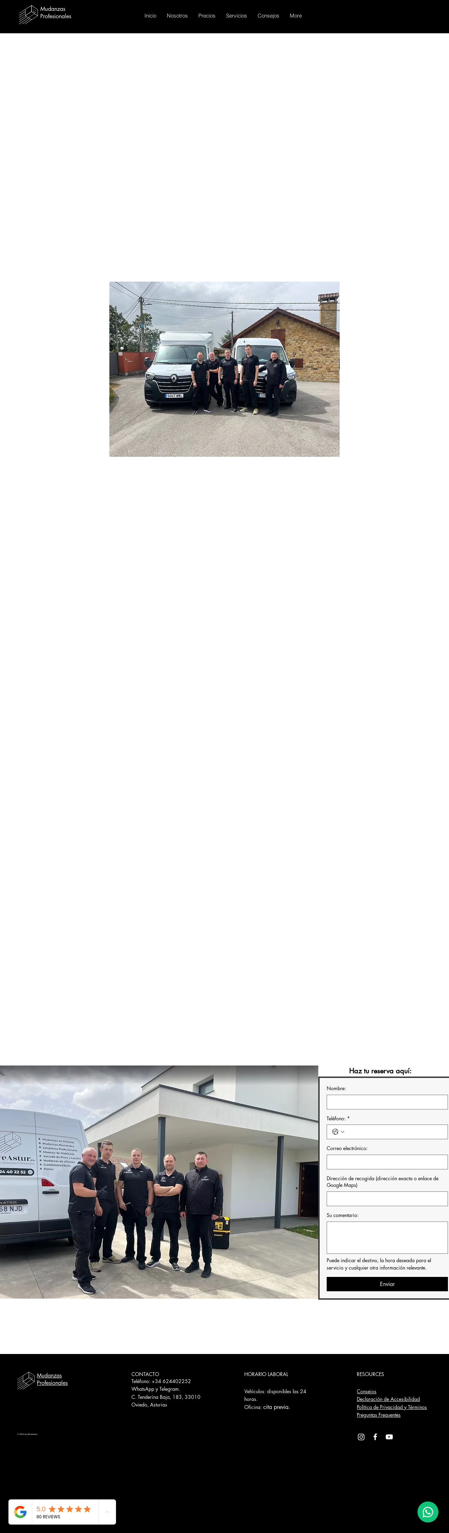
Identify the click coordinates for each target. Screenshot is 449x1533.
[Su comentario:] (387, 1238)
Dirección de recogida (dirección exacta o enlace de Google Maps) (382, 1182)
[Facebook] (375, 1436)
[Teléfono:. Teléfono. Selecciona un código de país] (338, 1132)
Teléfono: (338, 1118)
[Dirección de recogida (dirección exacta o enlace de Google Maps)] (385, 1199)
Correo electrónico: (347, 1148)
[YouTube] (389, 1436)
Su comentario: (343, 1215)
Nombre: (336, 1088)
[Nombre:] (385, 1102)
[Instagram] (361, 1436)
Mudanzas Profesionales (52, 1379)
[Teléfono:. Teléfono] (394, 1132)
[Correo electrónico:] (385, 1162)
